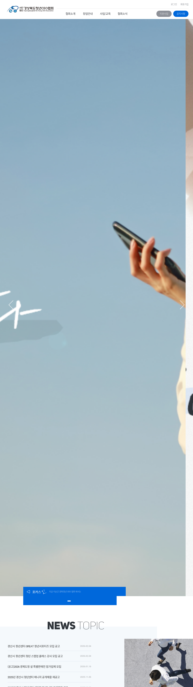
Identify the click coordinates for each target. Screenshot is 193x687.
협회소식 (122, 14)
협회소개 (70, 14)
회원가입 (184, 4)
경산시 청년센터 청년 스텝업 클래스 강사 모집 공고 (35, 656)
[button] (11, 305)
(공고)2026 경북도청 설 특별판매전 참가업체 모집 (34, 666)
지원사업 (164, 13)
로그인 (174, 4)
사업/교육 (105, 14)
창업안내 (88, 14)
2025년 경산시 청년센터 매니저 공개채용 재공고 (34, 677)
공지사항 (181, 13)
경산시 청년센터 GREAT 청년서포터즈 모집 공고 (34, 646)
